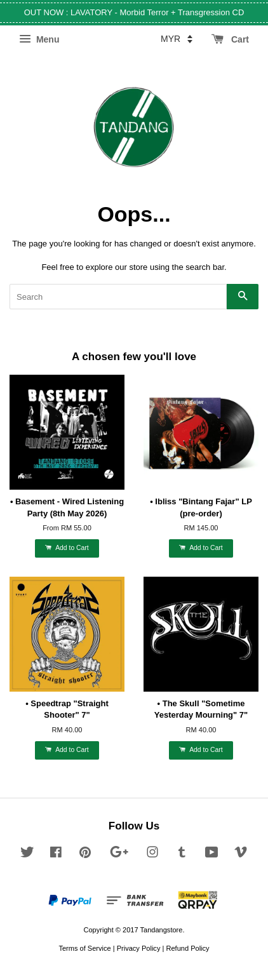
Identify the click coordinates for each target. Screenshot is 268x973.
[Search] (118, 296)
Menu (39, 39)
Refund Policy (187, 948)
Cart (230, 39)
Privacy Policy (139, 948)
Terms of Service (84, 948)
